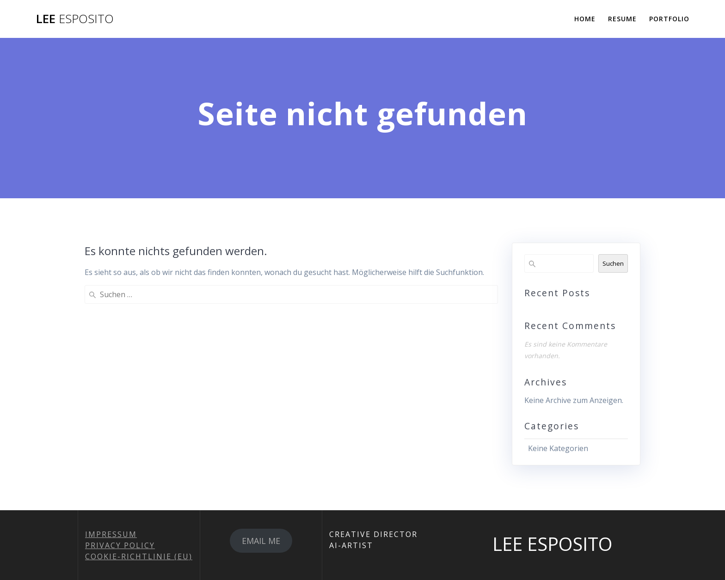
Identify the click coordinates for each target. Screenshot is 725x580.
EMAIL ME (261, 540)
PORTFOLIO (669, 18)
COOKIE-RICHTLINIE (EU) (138, 556)
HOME (585, 18)
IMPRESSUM (111, 534)
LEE (75, 19)
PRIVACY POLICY (120, 545)
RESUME (622, 18)
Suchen (613, 263)
